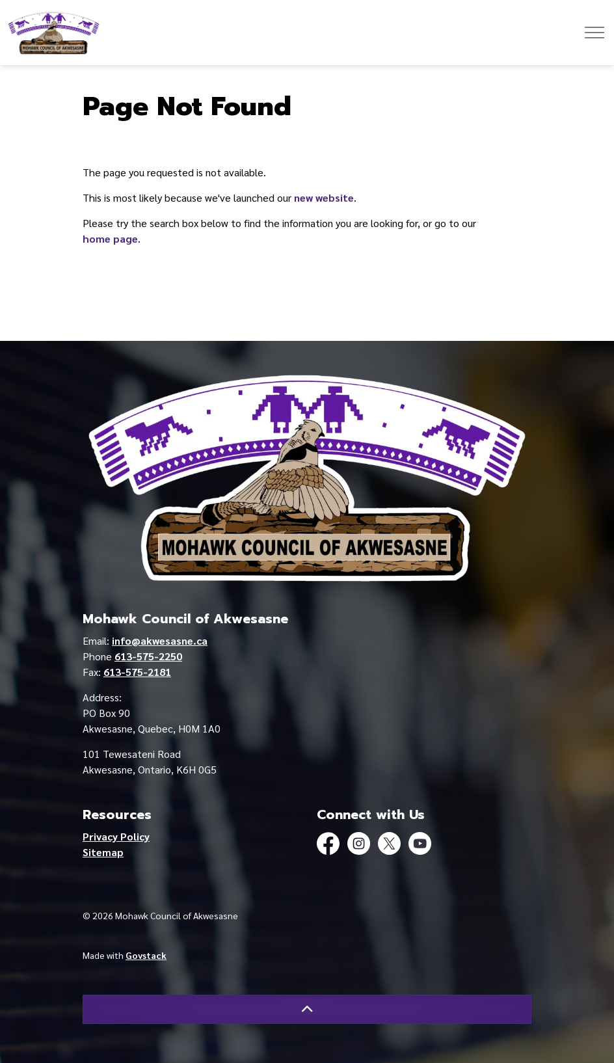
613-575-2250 (148, 656)
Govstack (146, 955)
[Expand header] (594, 32)
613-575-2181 (137, 672)
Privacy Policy (116, 836)
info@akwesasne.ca (159, 640)
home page (110, 238)
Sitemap (103, 852)
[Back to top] (307, 1009)
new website (324, 197)
